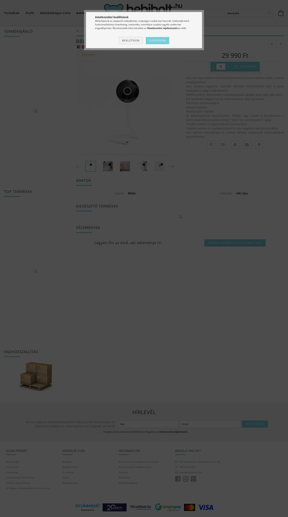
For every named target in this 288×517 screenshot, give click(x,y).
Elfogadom (157, 40)
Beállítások (131, 40)
